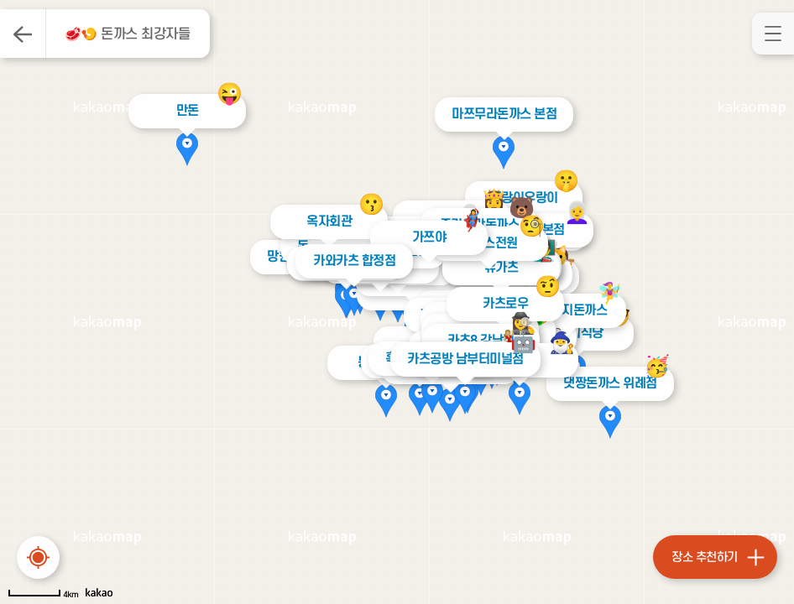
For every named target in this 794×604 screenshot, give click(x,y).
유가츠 (501, 267)
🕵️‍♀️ (523, 323)
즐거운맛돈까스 (479, 224)
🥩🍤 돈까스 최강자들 (128, 34)
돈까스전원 (489, 243)
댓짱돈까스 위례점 (607, 383)
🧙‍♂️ (562, 343)
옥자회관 (329, 221)
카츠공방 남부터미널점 (461, 359)
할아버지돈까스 (567, 310)
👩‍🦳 (577, 212)
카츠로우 (505, 303)
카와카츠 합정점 (352, 260)
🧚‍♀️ (609, 293)
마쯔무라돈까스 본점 (499, 114)
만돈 (187, 110)
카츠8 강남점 (481, 340)
